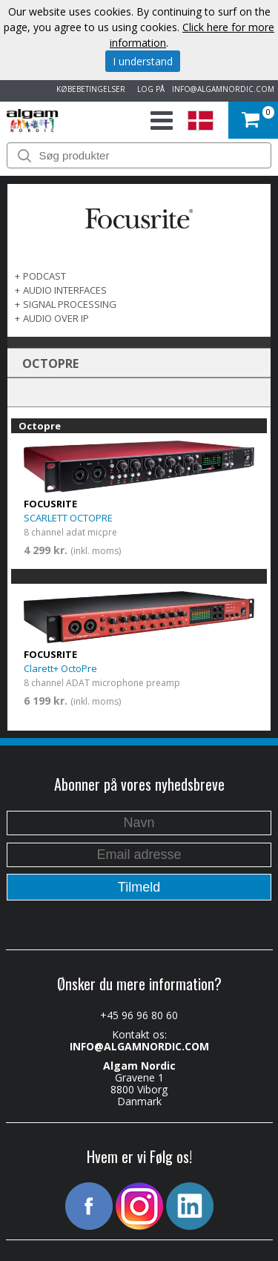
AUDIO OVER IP (56, 318)
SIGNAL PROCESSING (69, 304)
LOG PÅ (149, 89)
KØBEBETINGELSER (88, 89)
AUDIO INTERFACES (65, 290)
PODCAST (44, 276)
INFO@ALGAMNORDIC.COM (223, 89)
